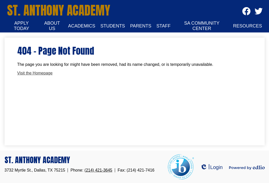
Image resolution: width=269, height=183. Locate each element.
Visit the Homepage (35, 73)
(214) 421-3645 (98, 170)
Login (211, 167)
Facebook (246, 13)
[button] (22, 26)
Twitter (258, 13)
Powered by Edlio (247, 167)
